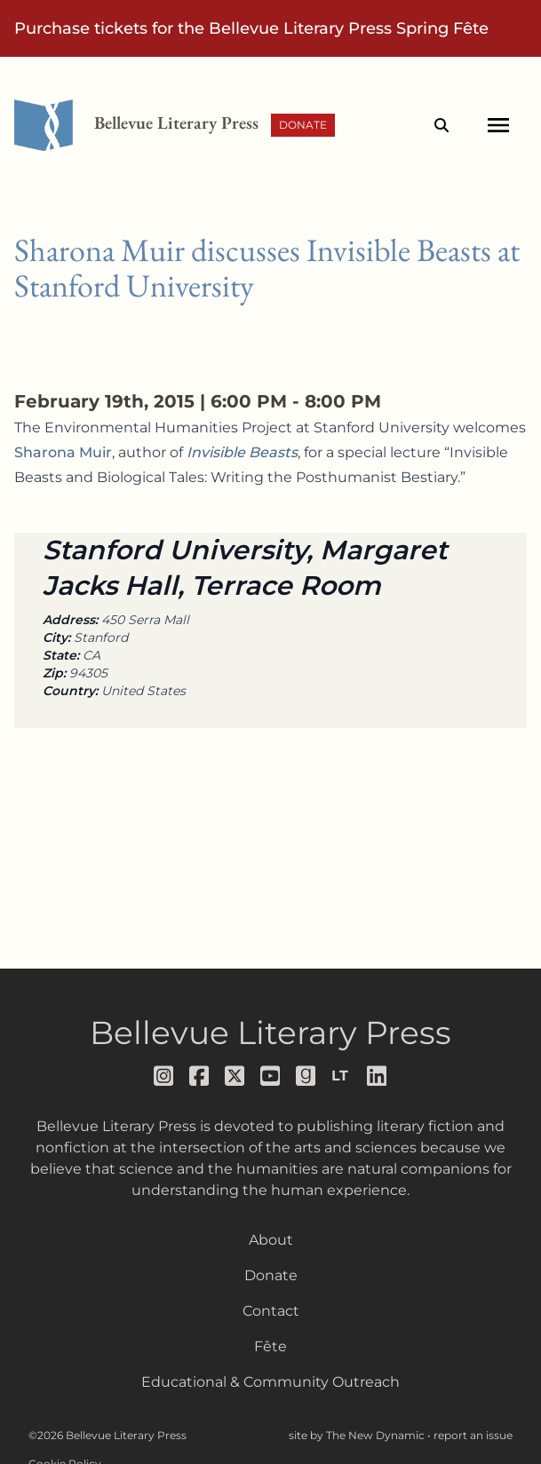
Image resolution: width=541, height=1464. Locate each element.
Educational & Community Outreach (270, 1381)
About (271, 1239)
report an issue (473, 1435)
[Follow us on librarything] (342, 1076)
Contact (271, 1310)
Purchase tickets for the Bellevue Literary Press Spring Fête (251, 28)
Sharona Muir (63, 452)
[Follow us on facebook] (200, 1076)
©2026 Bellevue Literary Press (107, 1435)
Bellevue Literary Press (270, 1032)
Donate (303, 124)
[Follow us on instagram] (164, 1076)
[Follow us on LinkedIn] (377, 1076)
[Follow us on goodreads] (306, 1076)
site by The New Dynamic (358, 1435)
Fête (270, 1346)
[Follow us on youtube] (271, 1076)
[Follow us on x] (235, 1076)
